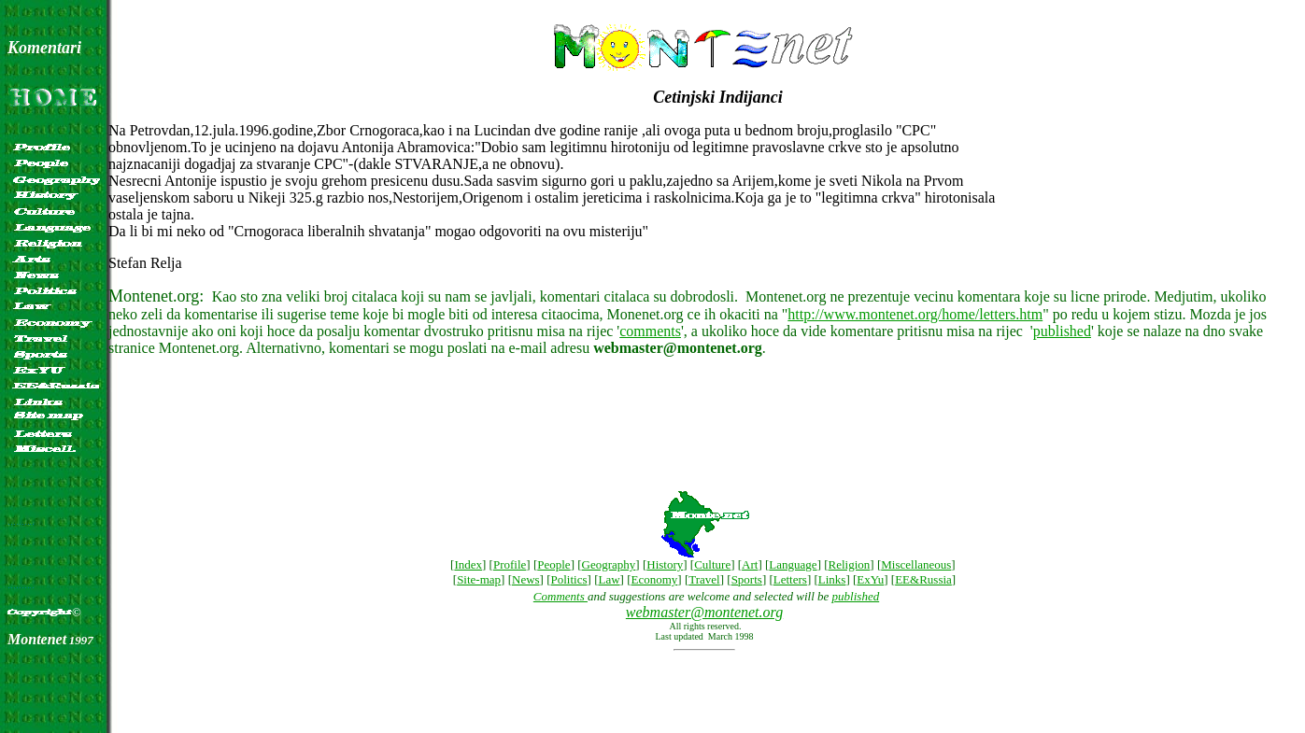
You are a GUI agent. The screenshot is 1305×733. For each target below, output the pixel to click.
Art (750, 564)
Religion (850, 564)
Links (832, 579)
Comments (560, 596)
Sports (746, 579)
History (664, 564)
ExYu (870, 579)
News (526, 579)
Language (792, 564)
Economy (654, 579)
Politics (569, 579)
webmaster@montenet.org (704, 612)
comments (650, 331)
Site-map (479, 579)
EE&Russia (923, 579)
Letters (790, 579)
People (553, 564)
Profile (509, 564)
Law (608, 579)
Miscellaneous (916, 564)
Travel (703, 579)
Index (468, 564)
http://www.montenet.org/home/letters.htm (915, 314)
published (1062, 331)
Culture (712, 564)
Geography (609, 564)
